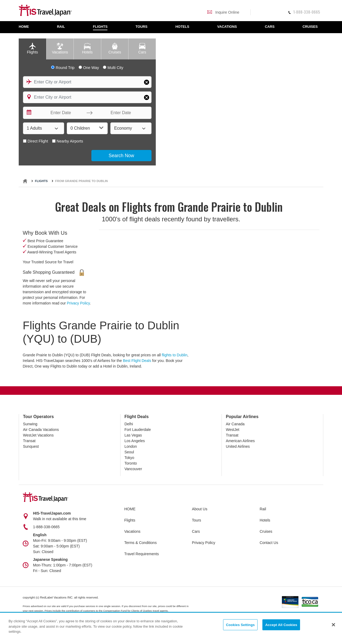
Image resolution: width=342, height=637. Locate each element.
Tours (196, 520)
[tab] (32, 49)
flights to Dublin (175, 355)
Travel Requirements (141, 554)
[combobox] (87, 82)
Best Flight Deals (137, 360)
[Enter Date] (59, 113)
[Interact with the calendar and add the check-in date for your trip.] (28, 112)
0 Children (87, 128)
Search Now (121, 155)
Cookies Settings (240, 625)
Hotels (265, 520)
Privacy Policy (78, 303)
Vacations (132, 531)
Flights (41, 181)
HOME (129, 509)
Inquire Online (223, 12)
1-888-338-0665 (304, 12)
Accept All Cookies (281, 625)
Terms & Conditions (140, 543)
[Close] (333, 625)
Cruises (266, 531)
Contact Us (269, 543)
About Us (199, 509)
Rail (263, 509)
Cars (196, 531)
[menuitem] (26, 27)
